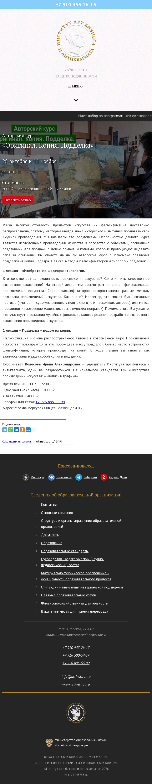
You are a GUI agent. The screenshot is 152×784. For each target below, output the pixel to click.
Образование (51, 542)
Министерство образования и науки (80, 743)
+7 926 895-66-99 (50, 401)
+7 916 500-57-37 (76, 655)
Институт (37, 477)
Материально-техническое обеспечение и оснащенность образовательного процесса (76, 576)
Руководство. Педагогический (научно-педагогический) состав (72, 561)
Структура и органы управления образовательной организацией (81, 523)
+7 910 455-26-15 (76, 647)
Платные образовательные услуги (68, 595)
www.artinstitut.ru (76, 684)
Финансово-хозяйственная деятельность (74, 603)
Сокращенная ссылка (16, 441)
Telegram (90, 477)
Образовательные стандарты (64, 550)
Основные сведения (57, 512)
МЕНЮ (75, 86)
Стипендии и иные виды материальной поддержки (82, 587)
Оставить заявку (18, 199)
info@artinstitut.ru (76, 676)
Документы (50, 534)
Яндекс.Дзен (118, 477)
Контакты (49, 504)
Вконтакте (64, 477)
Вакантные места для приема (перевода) (74, 611)
